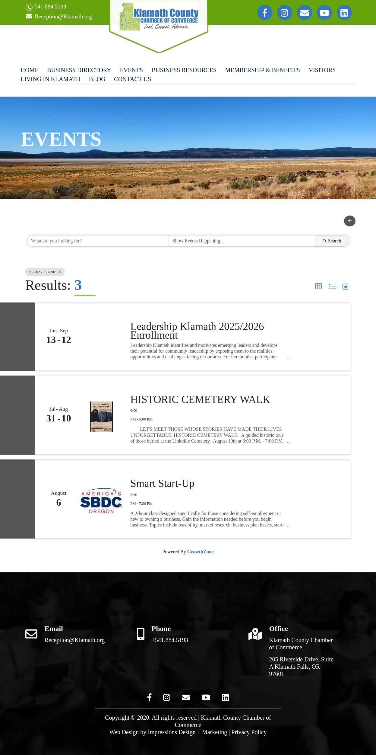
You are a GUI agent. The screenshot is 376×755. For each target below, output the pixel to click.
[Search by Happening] (242, 241)
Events (131, 70)
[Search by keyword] (98, 241)
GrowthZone (200, 551)
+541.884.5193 (170, 640)
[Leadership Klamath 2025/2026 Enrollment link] (101, 336)
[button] (349, 221)
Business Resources (184, 70)
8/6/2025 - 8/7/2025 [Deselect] (45, 272)
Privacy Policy (249, 732)
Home (30, 70)
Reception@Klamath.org (59, 16)
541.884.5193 (46, 7)
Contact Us (132, 79)
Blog (97, 79)
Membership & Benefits (262, 70)
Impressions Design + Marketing (187, 732)
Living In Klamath (51, 79)
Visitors (322, 70)
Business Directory (79, 70)
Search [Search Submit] (332, 240)
